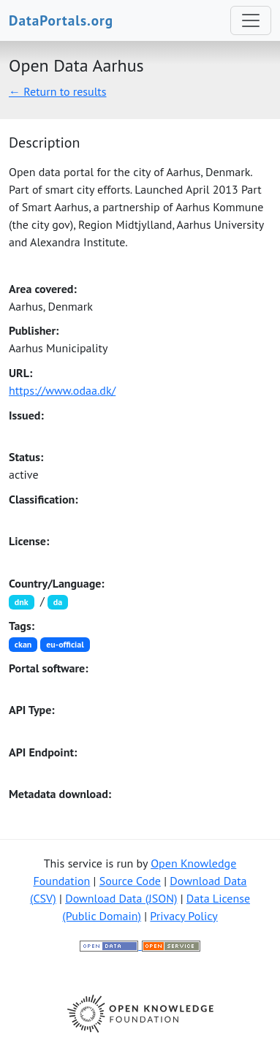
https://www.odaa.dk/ (62, 390)
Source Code (130, 880)
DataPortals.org (61, 20)
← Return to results (58, 91)
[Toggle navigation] (250, 20)
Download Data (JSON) (121, 898)
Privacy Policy (183, 915)
